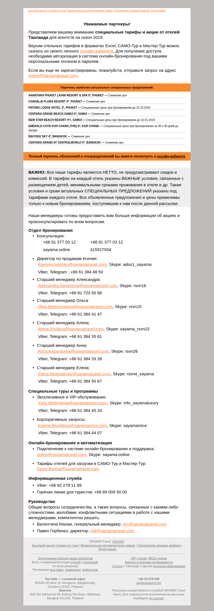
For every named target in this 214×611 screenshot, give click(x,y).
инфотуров (90, 569)
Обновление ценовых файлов (131, 10)
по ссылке (156, 598)
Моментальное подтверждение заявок (90, 10)
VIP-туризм (139, 558)
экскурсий (91, 562)
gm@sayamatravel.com (145, 524)
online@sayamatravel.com (53, 75)
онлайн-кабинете (171, 156)
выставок (57, 569)
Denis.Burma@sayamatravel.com (68, 468)
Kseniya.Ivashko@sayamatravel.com (72, 264)
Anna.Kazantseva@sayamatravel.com (73, 351)
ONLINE (118, 541)
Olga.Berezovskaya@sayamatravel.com (75, 306)
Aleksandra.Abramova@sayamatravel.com (77, 285)
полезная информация (169, 566)
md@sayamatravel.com (112, 530)
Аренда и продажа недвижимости (149, 562)
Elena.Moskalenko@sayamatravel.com (74, 373)
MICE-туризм (157, 558)
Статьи (117, 566)
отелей (75, 562)
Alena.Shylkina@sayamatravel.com (71, 328)
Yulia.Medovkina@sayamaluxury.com (72, 402)
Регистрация (158, 10)
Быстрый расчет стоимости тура (47, 10)
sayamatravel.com (148, 582)
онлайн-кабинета (96, 51)
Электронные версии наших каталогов (65, 558)
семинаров (73, 569)
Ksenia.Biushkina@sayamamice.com (72, 425)
